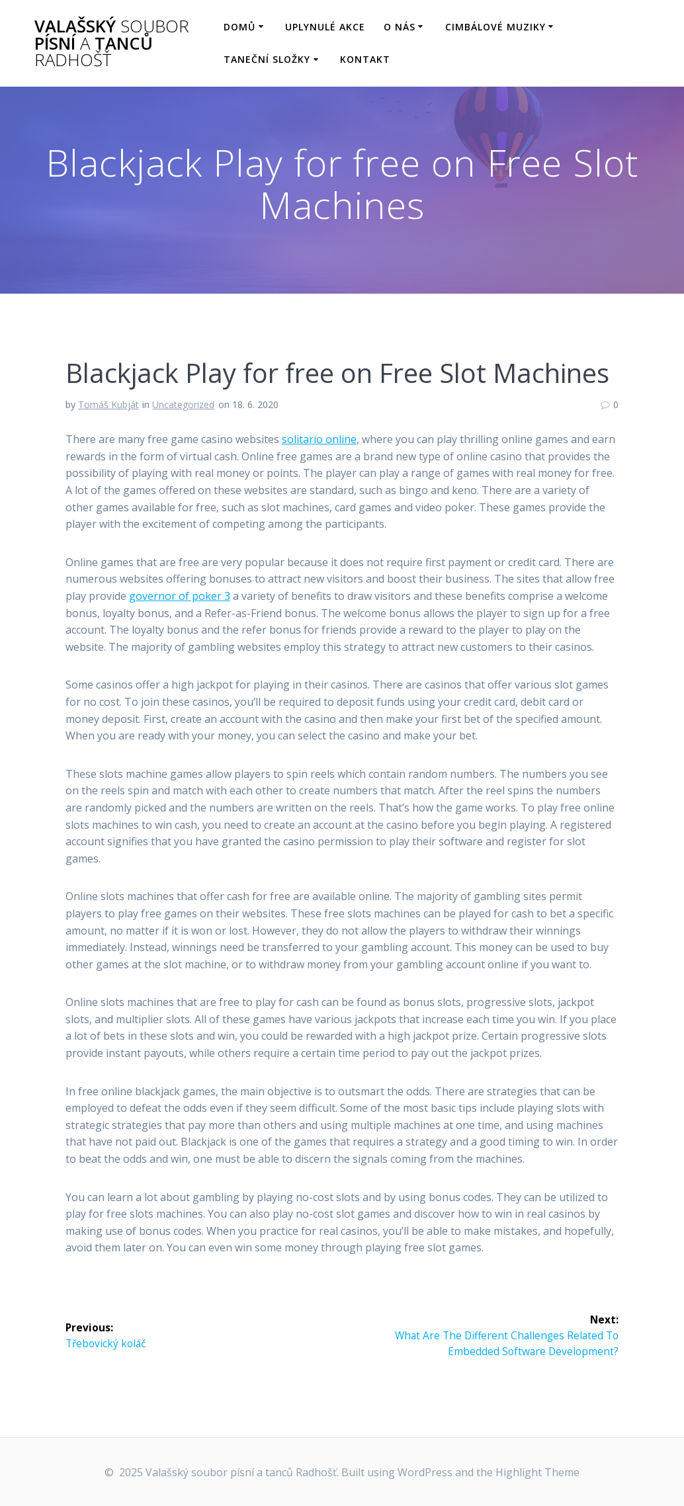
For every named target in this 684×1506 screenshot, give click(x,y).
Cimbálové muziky (495, 27)
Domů (239, 27)
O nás (399, 27)
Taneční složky (267, 59)
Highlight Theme (537, 1472)
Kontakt (365, 59)
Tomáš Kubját (108, 404)
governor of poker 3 (179, 596)
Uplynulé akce (325, 27)
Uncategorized (183, 404)
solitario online (319, 439)
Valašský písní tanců (111, 43)
